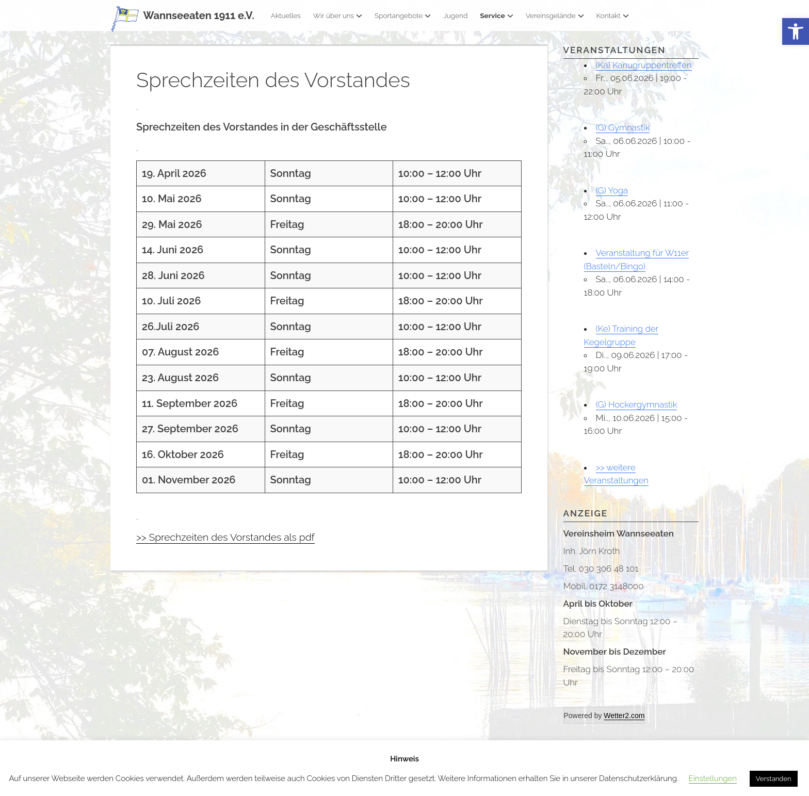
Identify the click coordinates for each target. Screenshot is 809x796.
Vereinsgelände (555, 15)
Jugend (455, 15)
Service (496, 15)
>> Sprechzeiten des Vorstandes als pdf (228, 537)
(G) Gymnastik (623, 127)
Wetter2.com (624, 715)
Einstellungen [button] (713, 778)
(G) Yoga (612, 190)
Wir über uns (337, 15)
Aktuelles (286, 15)
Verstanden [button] (773, 779)
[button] (795, 31)
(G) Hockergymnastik (637, 404)
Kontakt (612, 15)
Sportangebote (403, 15)
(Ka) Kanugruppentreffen (644, 65)
